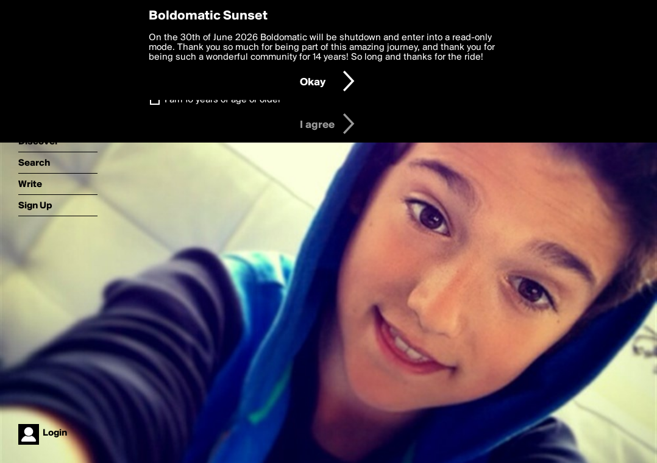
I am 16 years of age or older (223, 100)
